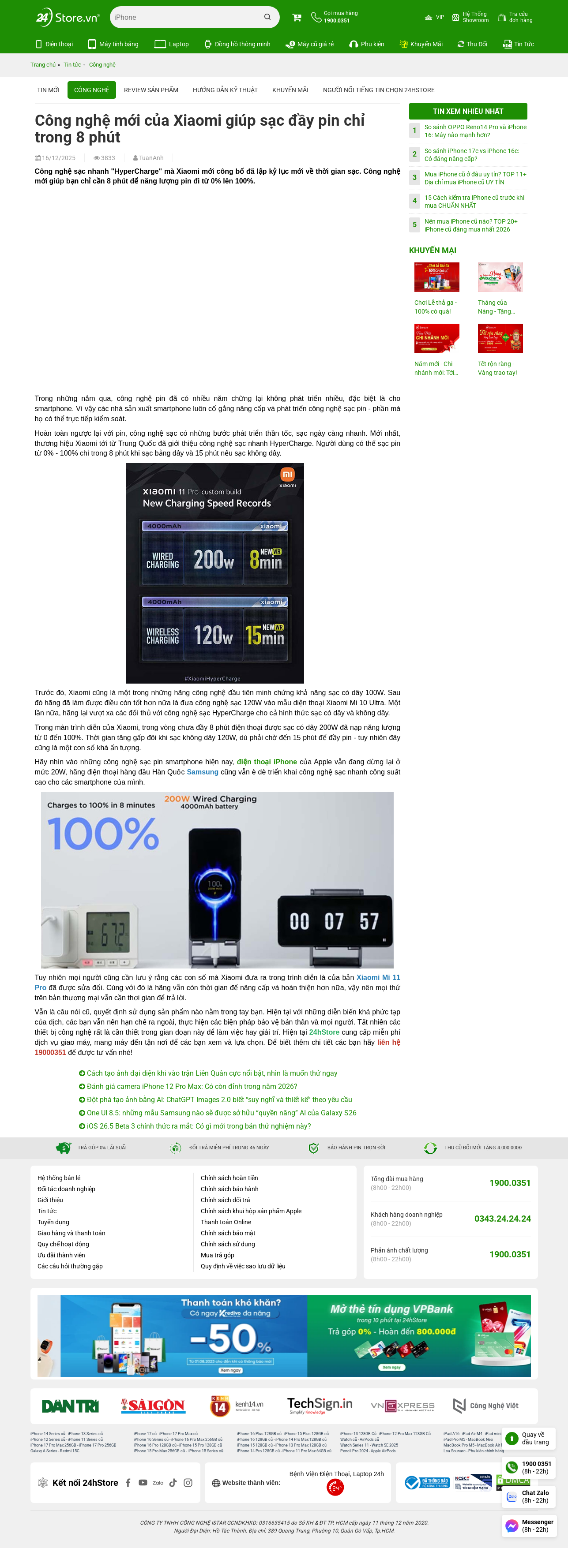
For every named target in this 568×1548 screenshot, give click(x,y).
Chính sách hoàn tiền (229, 1178)
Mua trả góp (217, 1255)
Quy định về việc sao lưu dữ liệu (243, 1266)
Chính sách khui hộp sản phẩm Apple (251, 1211)
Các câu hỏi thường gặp (70, 1266)
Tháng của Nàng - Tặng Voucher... (494, 307)
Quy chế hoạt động (63, 1244)
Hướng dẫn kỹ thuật (225, 89)
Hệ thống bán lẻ (59, 1178)
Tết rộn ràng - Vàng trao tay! (497, 368)
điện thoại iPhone (267, 762)
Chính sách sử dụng (228, 1244)
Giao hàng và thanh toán (71, 1233)
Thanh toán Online (226, 1222)
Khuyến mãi (290, 89)
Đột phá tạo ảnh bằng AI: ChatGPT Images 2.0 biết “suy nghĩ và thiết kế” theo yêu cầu (215, 1100)
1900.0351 (510, 1183)
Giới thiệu (50, 1200)
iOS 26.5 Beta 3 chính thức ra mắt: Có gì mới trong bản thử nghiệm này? (195, 1126)
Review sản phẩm (151, 89)
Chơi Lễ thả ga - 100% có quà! (435, 307)
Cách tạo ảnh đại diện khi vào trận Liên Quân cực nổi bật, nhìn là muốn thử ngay (208, 1073)
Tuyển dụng (53, 1222)
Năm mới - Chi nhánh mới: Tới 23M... (434, 369)
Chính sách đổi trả (225, 1200)
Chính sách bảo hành (230, 1189)
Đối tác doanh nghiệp (66, 1189)
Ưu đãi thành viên (61, 1255)
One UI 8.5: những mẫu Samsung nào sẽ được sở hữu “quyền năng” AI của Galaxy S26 (218, 1113)
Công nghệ (91, 89)
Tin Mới (48, 89)
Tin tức (47, 1211)
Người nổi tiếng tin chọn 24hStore (379, 89)
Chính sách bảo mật (228, 1233)
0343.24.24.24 (502, 1218)
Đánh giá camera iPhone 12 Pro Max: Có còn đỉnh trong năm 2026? (188, 1086)
